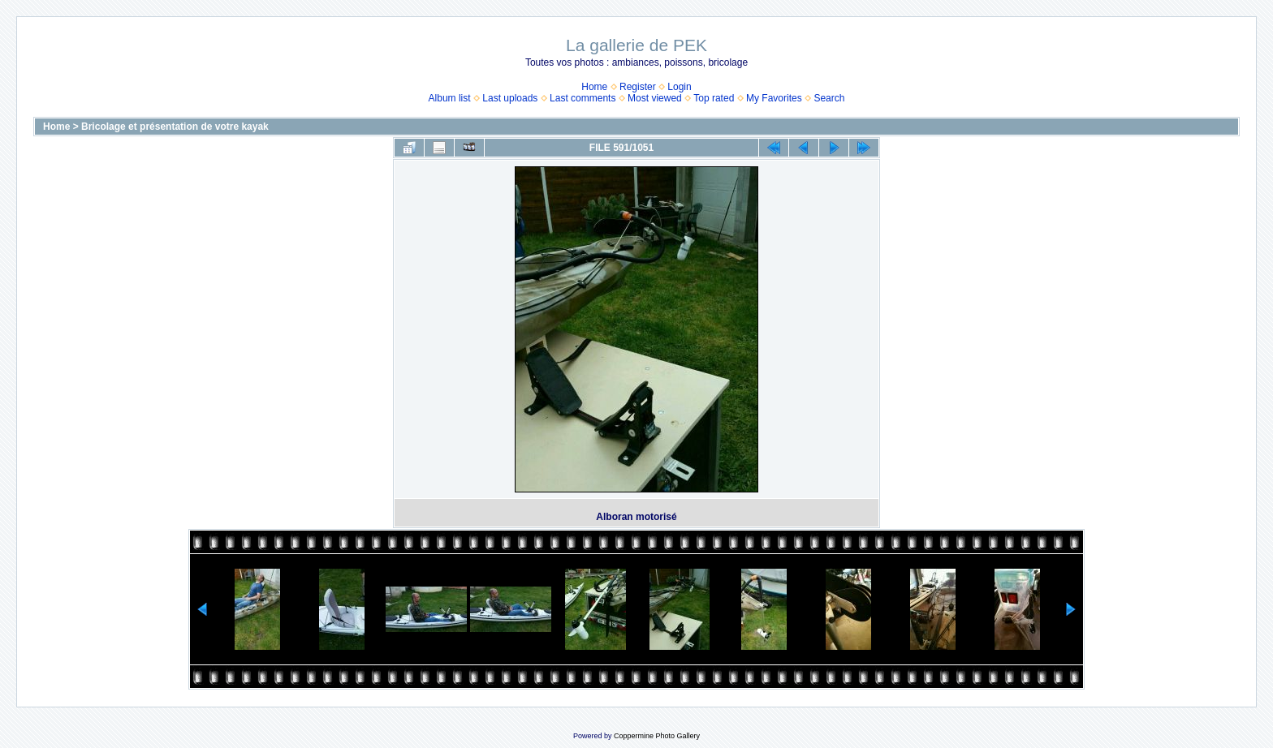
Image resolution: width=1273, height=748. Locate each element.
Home (594, 86)
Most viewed (655, 98)
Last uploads (509, 98)
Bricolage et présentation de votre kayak (175, 126)
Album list (450, 98)
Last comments (582, 98)
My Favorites (774, 98)
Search (828, 98)
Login (679, 86)
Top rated (713, 98)
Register (637, 86)
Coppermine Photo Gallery (657, 736)
